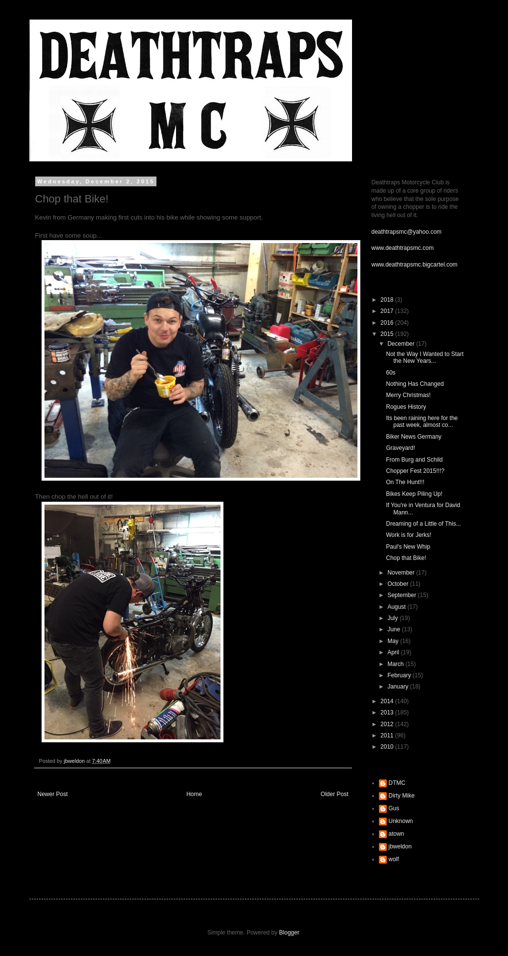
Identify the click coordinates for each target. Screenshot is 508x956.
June (394, 629)
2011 (387, 735)
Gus (394, 808)
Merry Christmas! (408, 395)
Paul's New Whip (408, 546)
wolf (394, 859)
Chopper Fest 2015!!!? (415, 470)
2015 (387, 334)
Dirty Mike (402, 795)
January (398, 686)
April (393, 652)
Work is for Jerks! (408, 535)
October (398, 583)
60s (390, 372)
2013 (387, 712)
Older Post (335, 794)
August (397, 606)
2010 (387, 746)
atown (396, 833)
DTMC (397, 782)
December (401, 343)
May (393, 641)
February (399, 675)
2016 (387, 322)
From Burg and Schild (414, 459)
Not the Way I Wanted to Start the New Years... (425, 357)
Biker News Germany (413, 436)
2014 (387, 701)
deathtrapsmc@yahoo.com (407, 231)
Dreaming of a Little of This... (423, 523)
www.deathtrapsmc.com (403, 248)
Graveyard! (400, 448)
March (396, 664)
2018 (387, 299)
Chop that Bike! (406, 558)
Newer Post (53, 794)
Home (194, 794)
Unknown (401, 821)
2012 (387, 724)
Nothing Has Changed (414, 383)
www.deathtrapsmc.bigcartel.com (415, 264)
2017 (387, 311)
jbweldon (400, 846)
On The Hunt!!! (405, 482)
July (393, 618)
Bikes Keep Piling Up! (414, 493)
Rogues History (406, 406)
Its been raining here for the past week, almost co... (422, 421)
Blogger (289, 932)
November (401, 572)
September (402, 595)
